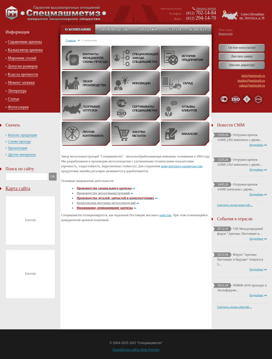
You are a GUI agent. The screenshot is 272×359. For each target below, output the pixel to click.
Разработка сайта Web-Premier (136, 350)
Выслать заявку (242, 56)
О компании (78, 29)
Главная (71, 40)
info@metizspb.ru (253, 76)
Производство (114, 29)
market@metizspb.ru (251, 80)
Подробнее (256, 144)
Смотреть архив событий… (234, 306)
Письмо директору (242, 65)
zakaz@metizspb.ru (252, 85)
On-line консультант (242, 47)
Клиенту (198, 29)
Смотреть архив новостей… (235, 204)
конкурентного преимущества (181, 166)
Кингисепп (226, 33)
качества (165, 215)
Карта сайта (17, 188)
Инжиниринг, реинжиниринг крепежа (105, 208)
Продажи (147, 29)
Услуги (173, 29)
